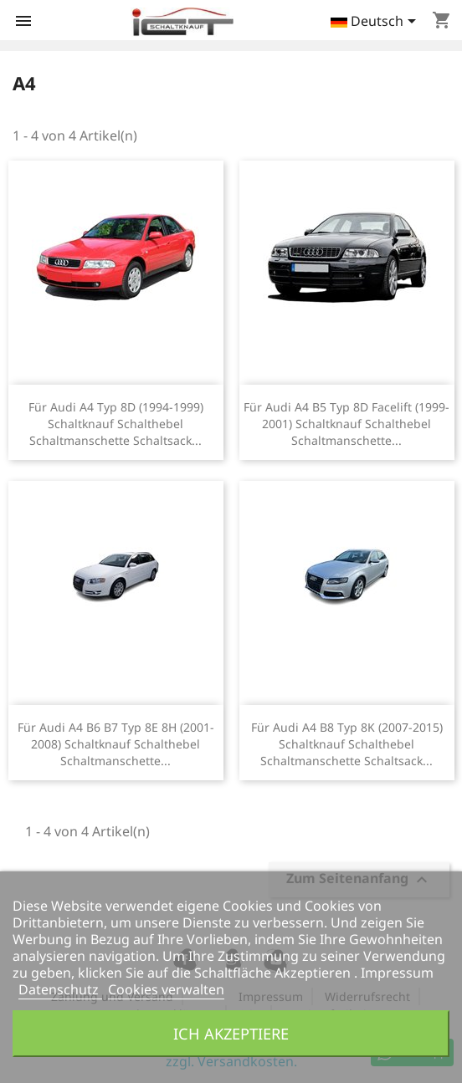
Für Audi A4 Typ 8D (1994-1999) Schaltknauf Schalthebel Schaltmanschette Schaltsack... (115, 423)
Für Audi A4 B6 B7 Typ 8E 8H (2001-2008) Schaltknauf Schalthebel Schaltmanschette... (116, 744)
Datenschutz (60, 989)
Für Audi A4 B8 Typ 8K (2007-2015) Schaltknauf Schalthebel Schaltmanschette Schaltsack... (347, 744)
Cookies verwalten (166, 989)
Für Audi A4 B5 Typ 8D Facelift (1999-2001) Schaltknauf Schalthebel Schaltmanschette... (346, 423)
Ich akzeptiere (231, 1033)
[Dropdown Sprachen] (376, 23)
